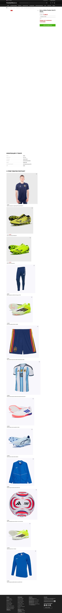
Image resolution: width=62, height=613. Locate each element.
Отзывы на (48, 607)
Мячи (45, 5)
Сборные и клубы (25, 5)
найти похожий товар (47, 25)
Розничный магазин (21, 601)
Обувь (8, 5)
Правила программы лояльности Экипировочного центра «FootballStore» (21, 610)
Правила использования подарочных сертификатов (10, 609)
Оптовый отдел (20, 605)
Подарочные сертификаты (10, 607)
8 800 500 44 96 (45, 0)
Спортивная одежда (13, 5)
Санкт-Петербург (9, 0)
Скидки (54, 5)
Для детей (19, 5)
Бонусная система (20, 599)
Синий (24, 165)
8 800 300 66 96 (31, 602)
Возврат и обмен (20, 602)
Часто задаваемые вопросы (9, 600)
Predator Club (25, 162)
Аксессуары (49, 5)
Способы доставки (9, 603)
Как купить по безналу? (21, 606)
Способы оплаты (8, 598)
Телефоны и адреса (20, 598)
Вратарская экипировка (39, 5)
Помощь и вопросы (52, 0)
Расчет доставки (9, 604)
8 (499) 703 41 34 (31, 598)
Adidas (24, 155)
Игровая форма (31, 5)
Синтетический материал (27, 160)
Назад (7, 7)
